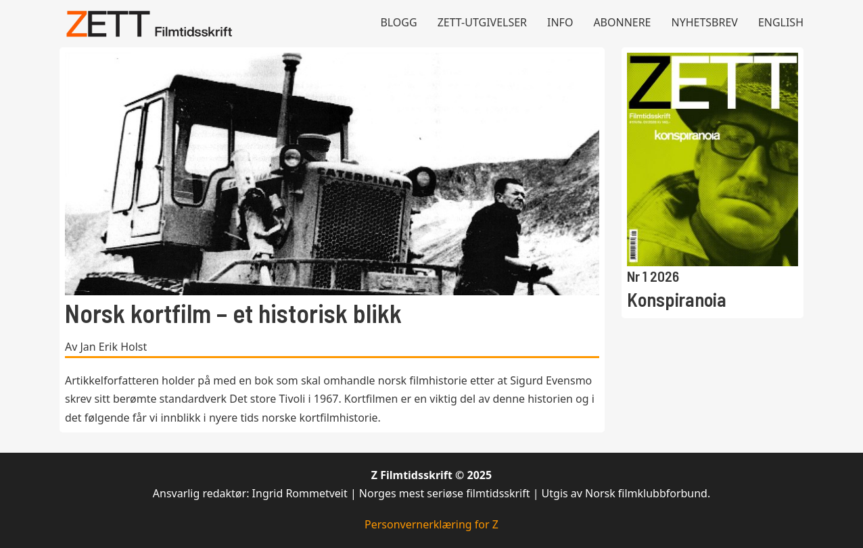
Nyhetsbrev (705, 22)
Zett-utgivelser (482, 22)
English (780, 22)
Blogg (398, 22)
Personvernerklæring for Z (431, 524)
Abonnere (622, 22)
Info (560, 22)
